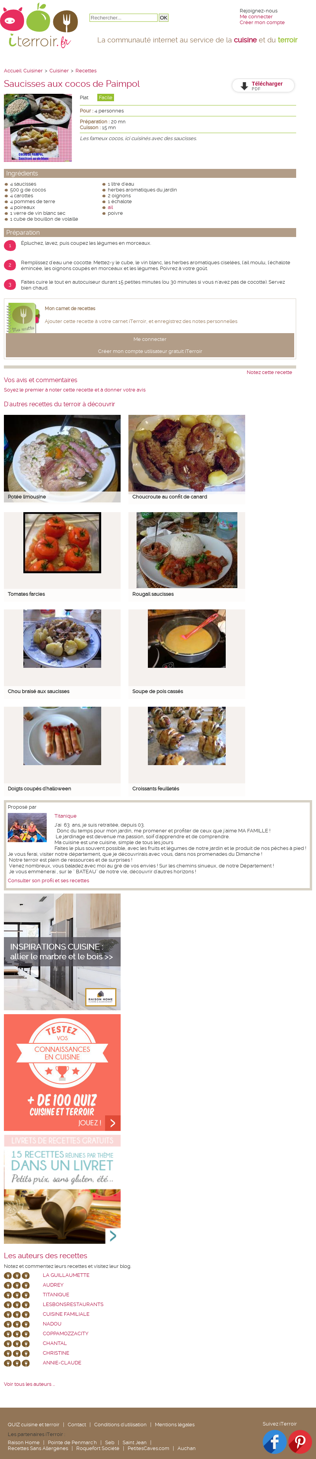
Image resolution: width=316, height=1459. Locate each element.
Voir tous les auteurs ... (29, 1384)
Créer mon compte (262, 22)
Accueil (12, 71)
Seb (109, 1442)
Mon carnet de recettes (70, 308)
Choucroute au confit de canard (169, 497)
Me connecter (256, 16)
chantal (55, 1343)
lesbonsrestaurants (73, 1304)
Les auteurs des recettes (45, 1256)
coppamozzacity (65, 1333)
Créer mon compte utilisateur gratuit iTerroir (150, 351)
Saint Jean (135, 1442)
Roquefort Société (97, 1448)
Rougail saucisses (153, 594)
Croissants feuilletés (155, 789)
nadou (52, 1324)
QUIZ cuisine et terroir (34, 1424)
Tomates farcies (26, 594)
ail (110, 207)
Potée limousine (27, 497)
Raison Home (24, 1442)
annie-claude (62, 1363)
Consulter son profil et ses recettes (48, 880)
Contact (77, 1424)
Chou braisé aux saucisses (38, 691)
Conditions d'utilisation (120, 1424)
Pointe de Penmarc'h (72, 1442)
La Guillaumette (66, 1275)
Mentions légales (175, 1424)
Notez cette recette (269, 372)
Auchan (186, 1448)
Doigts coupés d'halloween (39, 789)
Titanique (65, 816)
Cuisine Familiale (66, 1314)
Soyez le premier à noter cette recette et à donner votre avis (75, 390)
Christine (56, 1353)
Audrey (53, 1285)
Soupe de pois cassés (157, 691)
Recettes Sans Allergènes (38, 1448)
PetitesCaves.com (148, 1448)
